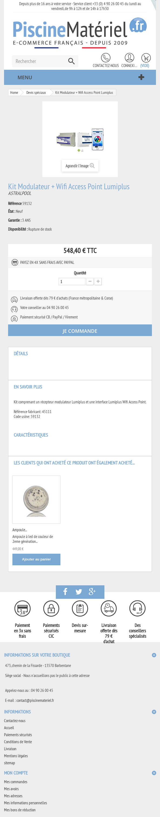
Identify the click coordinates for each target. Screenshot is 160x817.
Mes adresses (13, 795)
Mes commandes (15, 781)
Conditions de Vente (18, 741)
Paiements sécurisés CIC (51, 631)
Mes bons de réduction (20, 809)
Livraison (10, 748)
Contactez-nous (106, 65)
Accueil (9, 727)
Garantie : (14, 220)
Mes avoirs (11, 788)
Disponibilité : (18, 229)
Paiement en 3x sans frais (22, 631)
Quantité (80, 273)
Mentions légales (16, 755)
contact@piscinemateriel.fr (35, 700)
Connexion (129, 65)
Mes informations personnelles (25, 802)
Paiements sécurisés (18, 734)
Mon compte (16, 773)
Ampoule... (19, 529)
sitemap (9, 762)
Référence (15, 203)
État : (11, 211)
